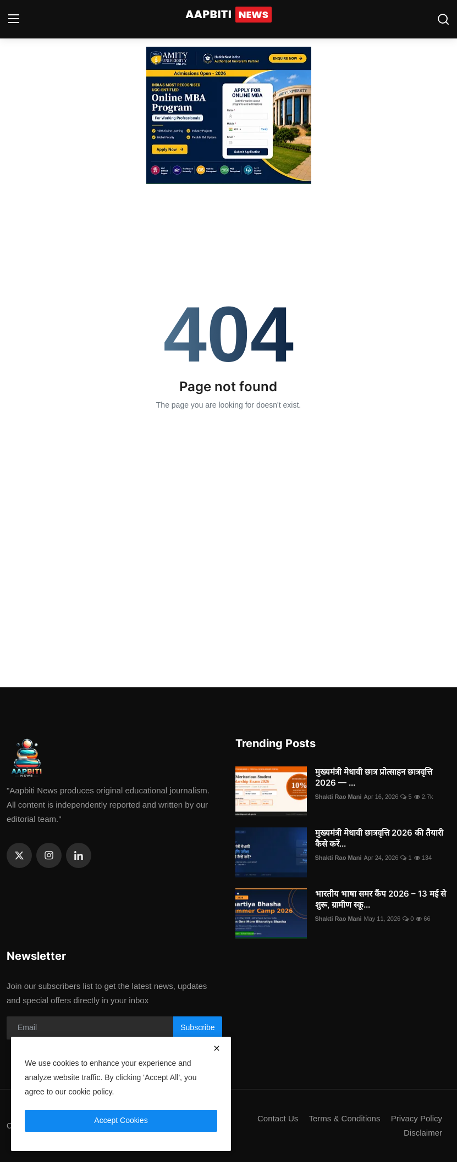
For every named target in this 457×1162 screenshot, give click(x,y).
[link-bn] (228, 115)
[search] (443, 19)
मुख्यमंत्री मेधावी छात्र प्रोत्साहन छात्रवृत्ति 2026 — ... (373, 777)
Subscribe (197, 1027)
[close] (216, 1048)
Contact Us (277, 1118)
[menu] (13, 19)
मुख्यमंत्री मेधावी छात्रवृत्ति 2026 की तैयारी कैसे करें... (379, 838)
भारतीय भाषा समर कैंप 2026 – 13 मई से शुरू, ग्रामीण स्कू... (380, 899)
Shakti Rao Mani (338, 796)
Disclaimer (423, 1132)
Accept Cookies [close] (120, 1120)
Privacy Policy (416, 1118)
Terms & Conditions (344, 1118)
